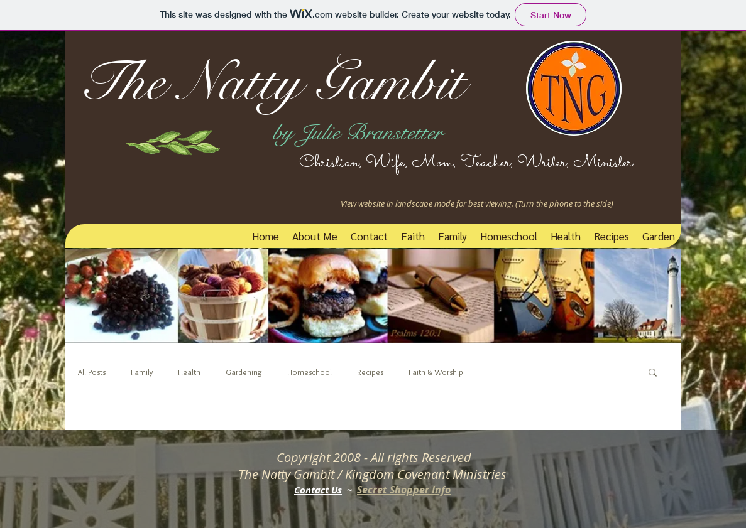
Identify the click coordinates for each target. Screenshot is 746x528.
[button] (653, 373)
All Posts (92, 372)
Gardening (244, 372)
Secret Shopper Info (404, 490)
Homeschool (309, 372)
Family (142, 372)
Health (189, 372)
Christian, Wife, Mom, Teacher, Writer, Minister (453, 162)
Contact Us (318, 490)
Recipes (370, 372)
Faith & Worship (436, 372)
